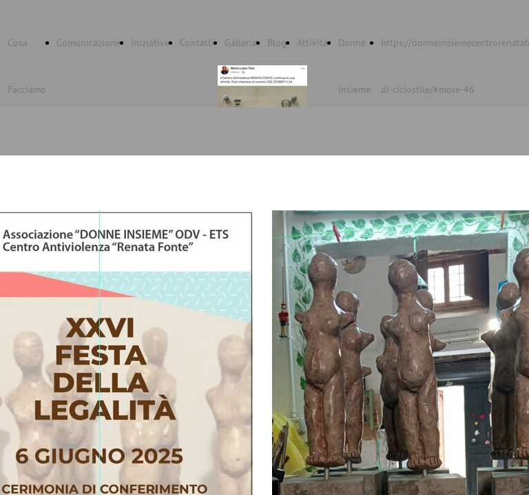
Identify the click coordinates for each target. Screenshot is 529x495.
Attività (312, 42)
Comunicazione (88, 42)
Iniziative (150, 42)
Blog (277, 42)
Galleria (241, 42)
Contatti (197, 42)
